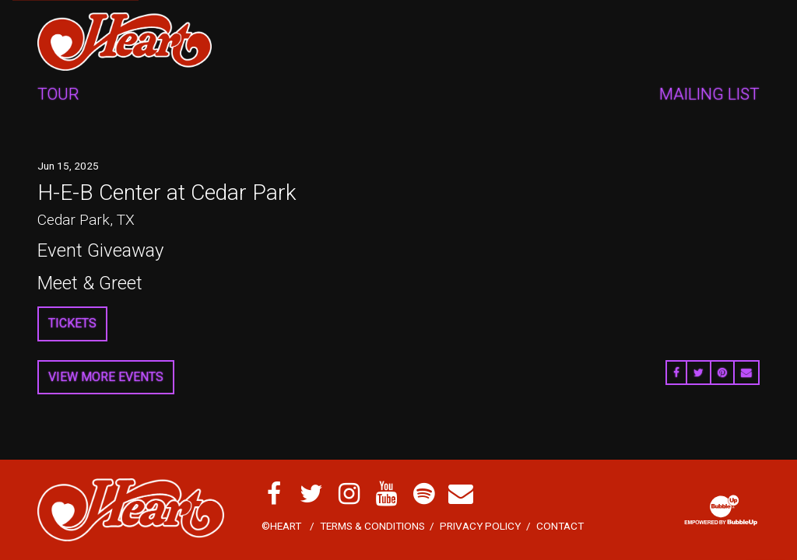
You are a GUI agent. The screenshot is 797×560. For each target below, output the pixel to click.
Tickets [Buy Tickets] (72, 323)
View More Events (105, 376)
